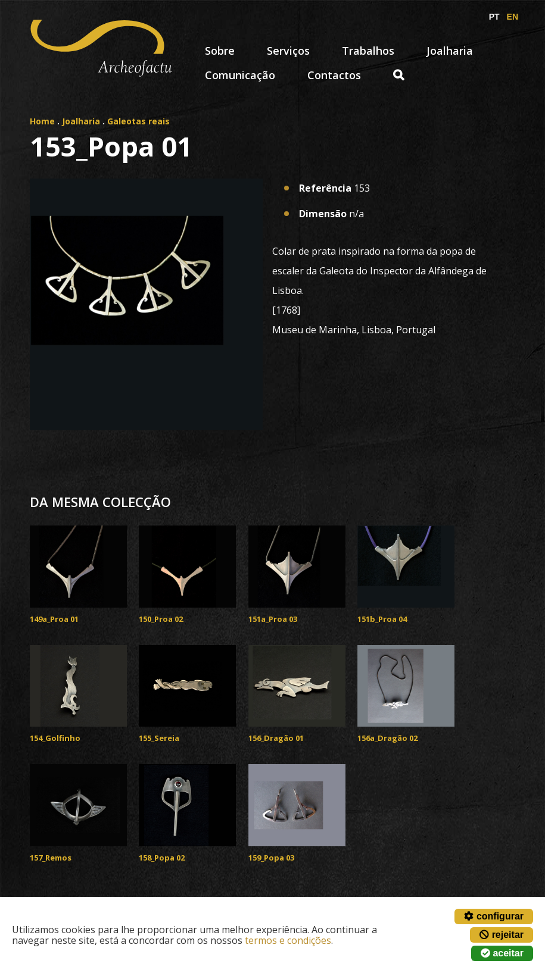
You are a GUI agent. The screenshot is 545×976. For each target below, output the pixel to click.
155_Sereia (159, 738)
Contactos (334, 75)
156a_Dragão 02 (387, 738)
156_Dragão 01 (276, 738)
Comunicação (240, 75)
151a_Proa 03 (272, 619)
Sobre (220, 50)
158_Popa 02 (162, 857)
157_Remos (50, 857)
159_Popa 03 (271, 857)
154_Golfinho (55, 738)
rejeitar (501, 935)
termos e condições (288, 940)
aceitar (502, 953)
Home (42, 121)
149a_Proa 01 (54, 619)
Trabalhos (368, 50)
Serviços (288, 50)
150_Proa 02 (161, 619)
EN (512, 16)
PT (494, 16)
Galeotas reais (138, 121)
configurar (494, 916)
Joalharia (449, 50)
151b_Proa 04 (382, 619)
